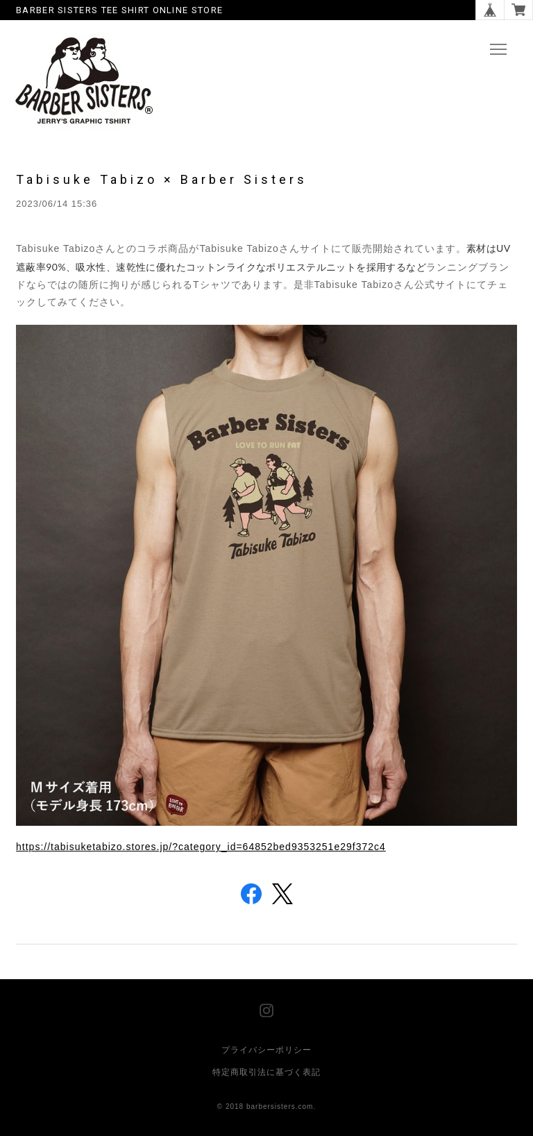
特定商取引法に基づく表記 (266, 1072)
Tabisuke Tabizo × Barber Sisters (161, 179)
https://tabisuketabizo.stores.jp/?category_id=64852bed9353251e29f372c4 (201, 846)
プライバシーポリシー (266, 1050)
